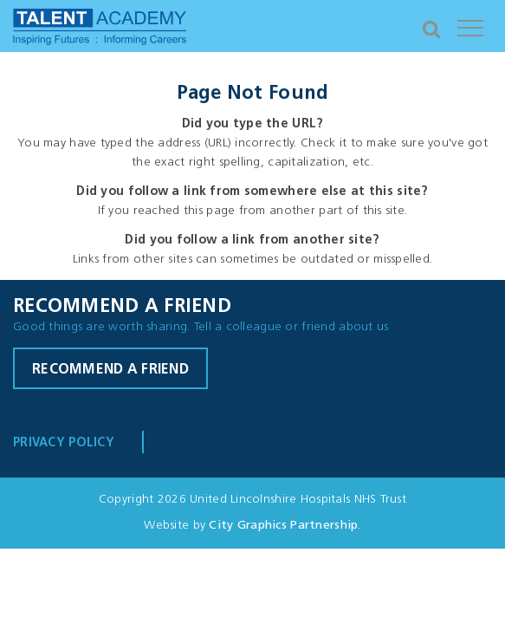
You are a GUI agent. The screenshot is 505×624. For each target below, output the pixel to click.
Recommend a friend (110, 370)
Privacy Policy (63, 443)
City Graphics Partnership (283, 525)
